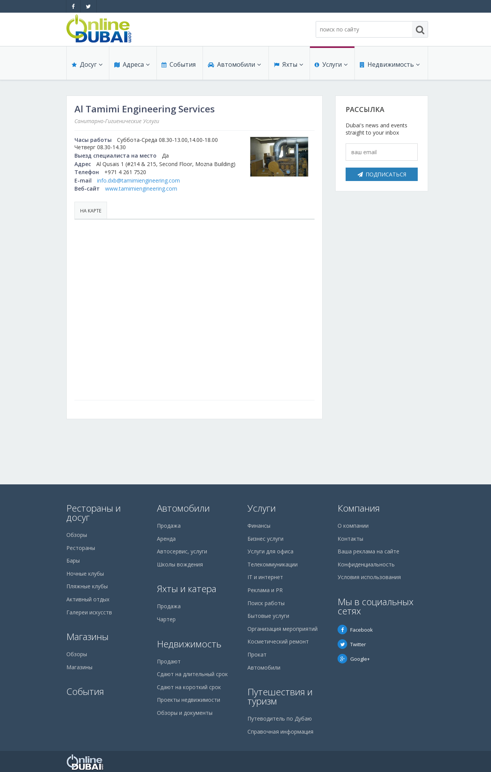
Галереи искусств (89, 612)
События (178, 66)
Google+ (354, 658)
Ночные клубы (85, 573)
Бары (73, 560)
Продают (169, 661)
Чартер (166, 619)
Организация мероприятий (282, 628)
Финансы (258, 525)
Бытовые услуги (268, 615)
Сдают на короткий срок (189, 687)
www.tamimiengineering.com (141, 188)
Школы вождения (180, 564)
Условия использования (369, 577)
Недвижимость (389, 66)
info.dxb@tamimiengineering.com (138, 180)
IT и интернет (265, 577)
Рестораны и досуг (93, 512)
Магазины (87, 636)
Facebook (355, 629)
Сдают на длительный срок (192, 674)
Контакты (350, 538)
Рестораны (80, 547)
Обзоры (76, 534)
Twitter (352, 644)
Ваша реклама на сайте (368, 551)
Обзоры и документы (185, 712)
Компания (359, 508)
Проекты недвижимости (188, 699)
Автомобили (234, 66)
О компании (353, 525)
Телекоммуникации (272, 564)
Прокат (257, 654)
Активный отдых (87, 599)
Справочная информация (280, 731)
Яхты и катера (186, 588)
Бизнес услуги (265, 538)
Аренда (166, 538)
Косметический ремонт (278, 641)
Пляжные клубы (87, 586)
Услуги (331, 66)
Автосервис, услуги (182, 551)
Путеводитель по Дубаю (279, 718)
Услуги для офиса (270, 551)
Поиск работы (266, 603)
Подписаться (382, 174)
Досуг (86, 66)
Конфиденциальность (366, 564)
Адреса (131, 66)
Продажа (169, 525)
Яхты (288, 66)
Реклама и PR (265, 590)
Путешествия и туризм (280, 696)
